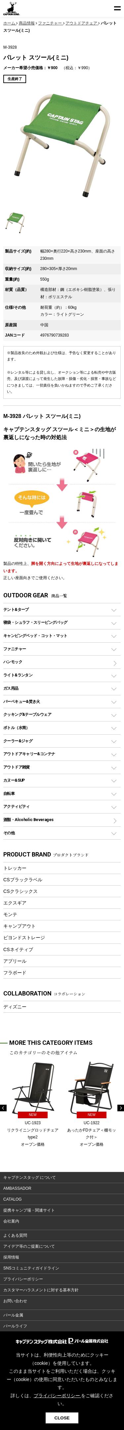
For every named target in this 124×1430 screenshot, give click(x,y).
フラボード (14, 972)
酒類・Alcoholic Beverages (28, 819)
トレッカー (14, 868)
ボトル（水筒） (16, 727)
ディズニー (14, 1006)
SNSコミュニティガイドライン (31, 1268)
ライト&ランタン (17, 674)
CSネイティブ (18, 949)
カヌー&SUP (14, 780)
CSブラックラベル (22, 879)
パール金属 (13, 1315)
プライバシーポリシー (23, 1279)
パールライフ (15, 1326)
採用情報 (11, 1257)
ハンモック (12, 661)
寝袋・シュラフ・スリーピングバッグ (35, 622)
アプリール (14, 961)
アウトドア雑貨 (16, 766)
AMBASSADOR (17, 1188)
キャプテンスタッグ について (29, 1177)
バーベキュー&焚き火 (21, 701)
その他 (9, 832)
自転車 (9, 793)
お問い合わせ (15, 1301)
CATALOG (12, 1199)
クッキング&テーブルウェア (27, 714)
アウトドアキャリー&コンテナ (29, 753)
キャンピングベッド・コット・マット (35, 635)
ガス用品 (11, 688)
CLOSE (62, 1417)
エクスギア (14, 902)
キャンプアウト (19, 926)
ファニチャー (14, 648)
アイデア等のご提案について (29, 1246)
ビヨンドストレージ (24, 937)
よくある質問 (15, 1235)
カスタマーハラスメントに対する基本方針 (41, 1290)
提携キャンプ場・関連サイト (29, 1210)
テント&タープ (16, 609)
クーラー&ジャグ (17, 740)
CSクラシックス (20, 891)
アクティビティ (16, 806)
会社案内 (11, 1221)
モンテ (10, 914)
